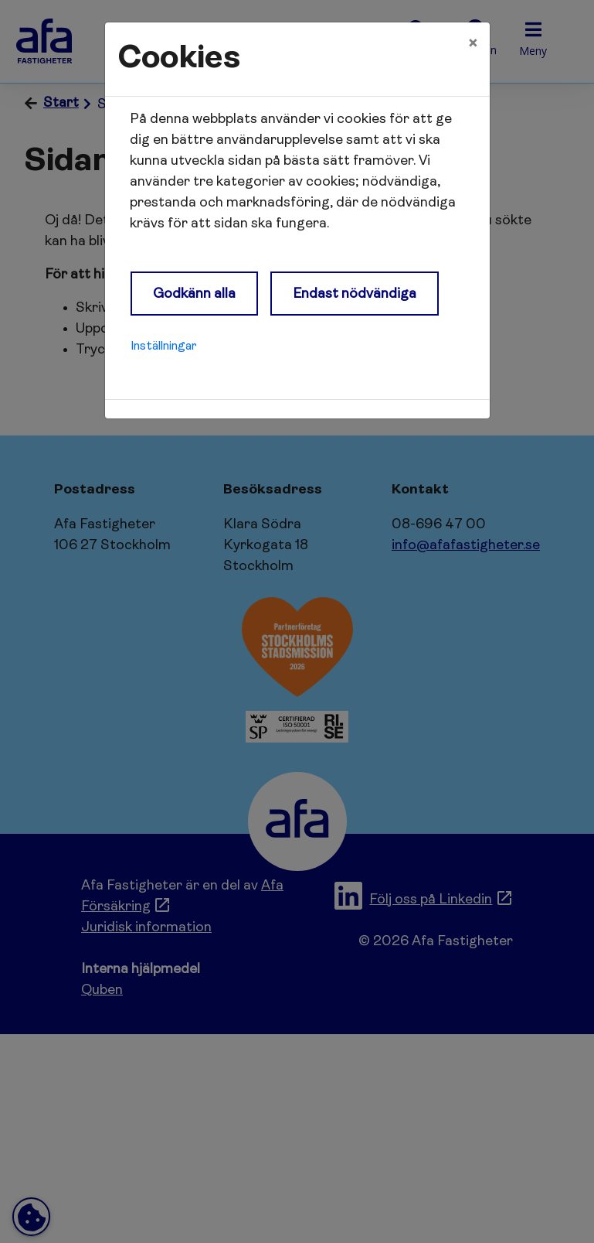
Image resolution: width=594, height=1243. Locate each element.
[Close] (473, 44)
